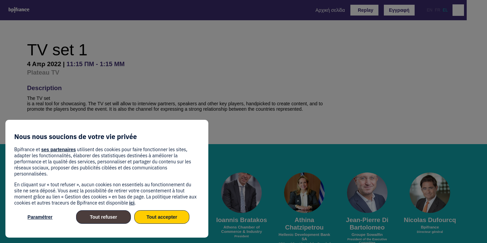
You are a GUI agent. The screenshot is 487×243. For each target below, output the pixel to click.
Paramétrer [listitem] (39, 217)
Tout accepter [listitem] (161, 217)
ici (132, 203)
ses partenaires (58, 149)
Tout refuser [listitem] (103, 217)
